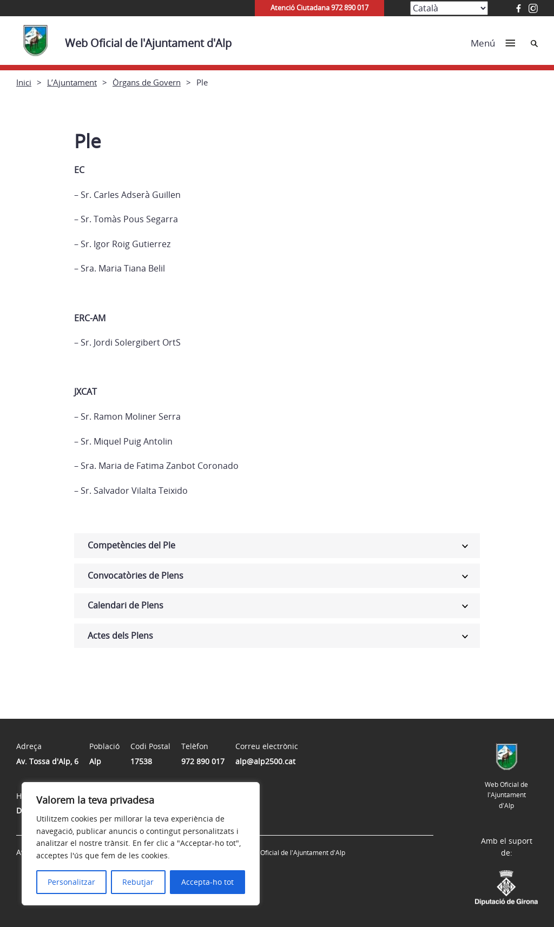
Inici (23, 82)
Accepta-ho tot (207, 882)
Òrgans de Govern (147, 82)
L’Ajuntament (72, 82)
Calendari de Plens (125, 605)
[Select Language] (449, 8)
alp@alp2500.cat (265, 761)
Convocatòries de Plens (135, 575)
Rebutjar (138, 882)
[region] (141, 843)
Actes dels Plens (120, 635)
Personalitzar (71, 882)
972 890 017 (203, 761)
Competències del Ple (131, 545)
